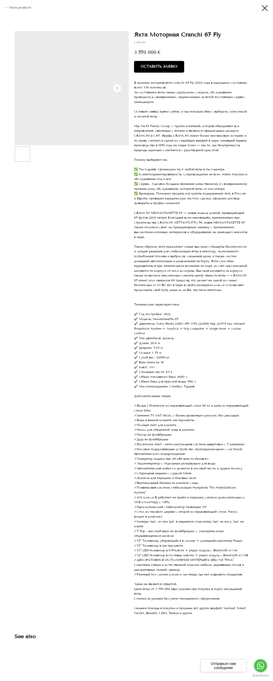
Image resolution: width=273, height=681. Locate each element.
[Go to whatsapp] (260, 665)
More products (20, 7)
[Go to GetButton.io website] (260, 675)
